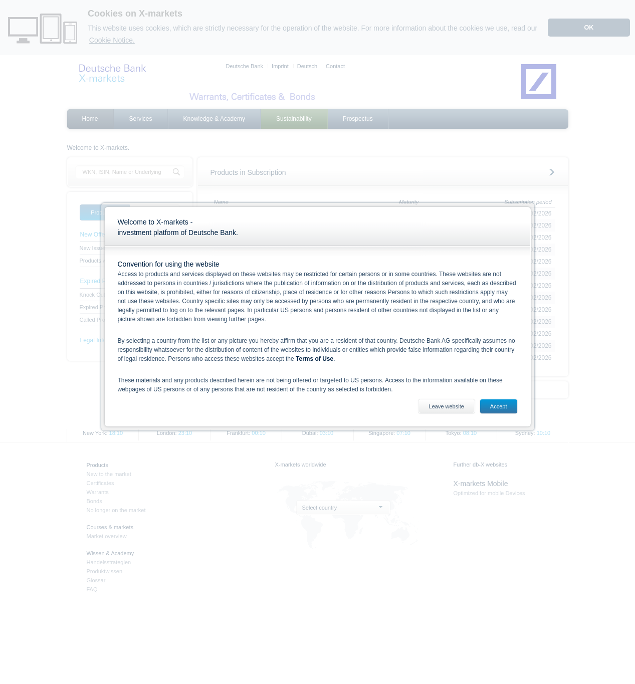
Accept (498, 406)
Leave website (446, 406)
